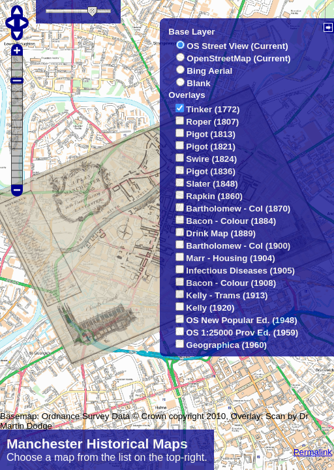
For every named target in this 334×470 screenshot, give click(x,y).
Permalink (313, 452)
